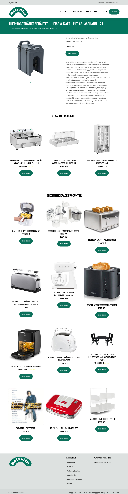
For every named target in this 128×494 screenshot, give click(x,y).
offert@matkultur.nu (111, 3)
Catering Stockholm (74, 477)
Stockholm (99, 3)
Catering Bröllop (73, 469)
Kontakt (78, 490)
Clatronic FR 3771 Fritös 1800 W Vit (26, 228)
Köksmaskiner (93, 36)
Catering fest (72, 473)
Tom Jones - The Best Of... (26, 426)
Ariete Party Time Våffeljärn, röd (64, 426)
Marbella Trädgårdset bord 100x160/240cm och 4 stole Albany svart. (102, 355)
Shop (105, 11)
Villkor (84, 490)
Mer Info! (72, 51)
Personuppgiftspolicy (97, 490)
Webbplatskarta (113, 490)
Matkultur (65, 11)
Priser (114, 11)
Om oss (88, 11)
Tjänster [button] (77, 11)
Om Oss (70, 464)
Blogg (97, 11)
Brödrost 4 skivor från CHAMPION (102, 238)
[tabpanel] (30, 56)
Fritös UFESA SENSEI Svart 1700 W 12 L (26, 364)
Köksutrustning (81, 36)
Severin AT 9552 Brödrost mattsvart (102, 303)
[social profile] (16, 3)
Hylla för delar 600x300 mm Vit (102, 416)
